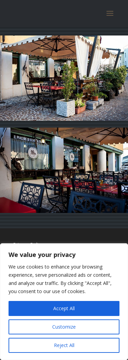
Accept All (64, 308)
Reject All (64, 345)
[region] (64, 301)
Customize (64, 326)
